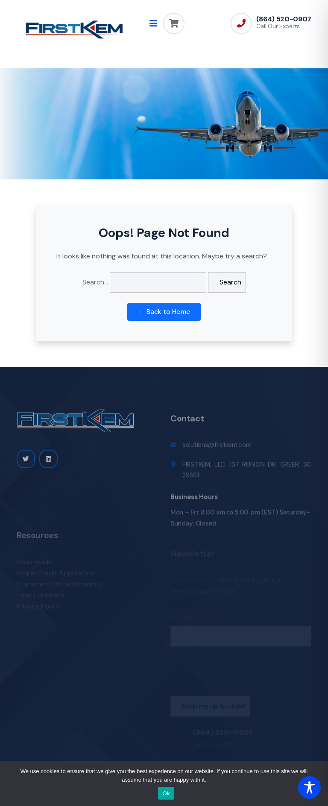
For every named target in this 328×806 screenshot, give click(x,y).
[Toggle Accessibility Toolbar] (309, 787)
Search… (95, 282)
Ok (166, 793)
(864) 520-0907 (283, 19)
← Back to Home (164, 311)
